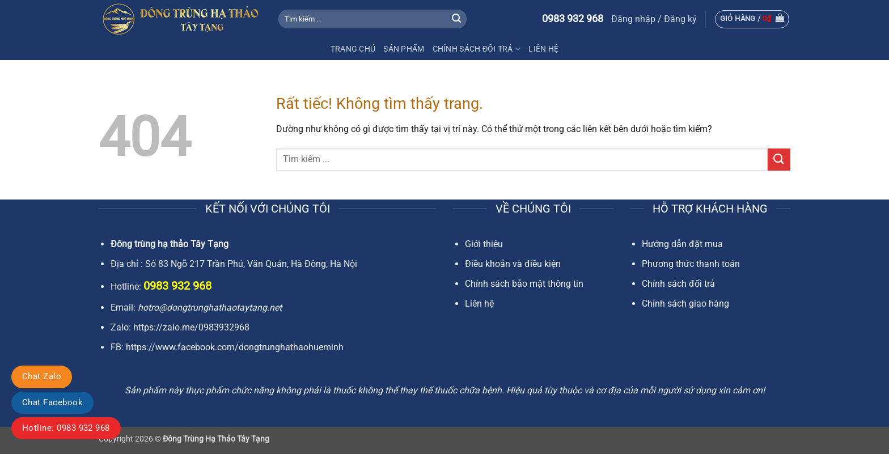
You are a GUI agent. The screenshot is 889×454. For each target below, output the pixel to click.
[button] (654, 19)
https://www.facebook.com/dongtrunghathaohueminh (235, 347)
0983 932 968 (572, 18)
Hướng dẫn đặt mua (682, 244)
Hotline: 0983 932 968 (66, 428)
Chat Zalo (41, 376)
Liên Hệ (543, 49)
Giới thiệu (484, 244)
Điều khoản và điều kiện (513, 263)
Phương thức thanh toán (691, 263)
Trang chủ (353, 49)
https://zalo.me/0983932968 (191, 327)
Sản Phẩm (403, 49)
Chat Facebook (52, 402)
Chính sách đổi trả (477, 49)
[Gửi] (456, 19)
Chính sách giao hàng (685, 303)
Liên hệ (479, 303)
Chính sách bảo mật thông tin (524, 283)
